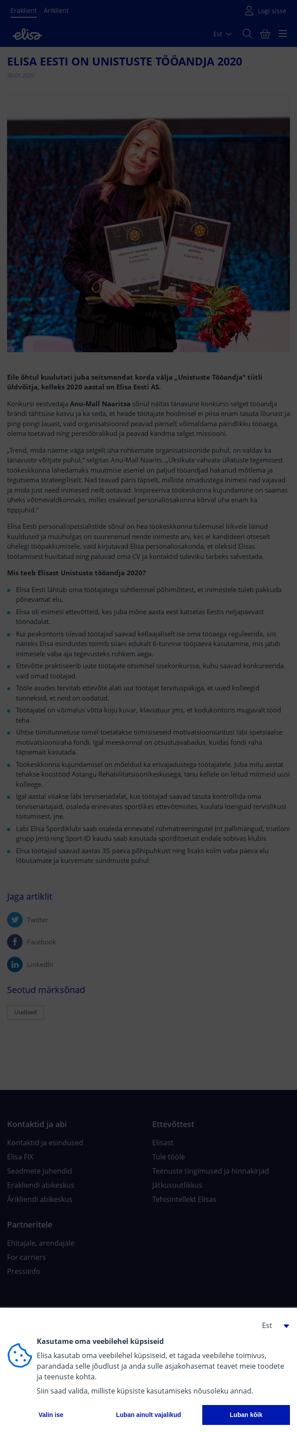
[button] (272, 1325)
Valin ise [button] (51, 1414)
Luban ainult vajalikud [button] (148, 1414)
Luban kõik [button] (246, 1414)
